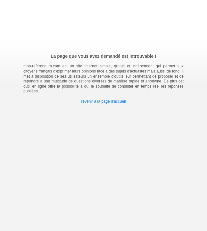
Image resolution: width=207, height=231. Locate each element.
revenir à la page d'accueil (103, 101)
